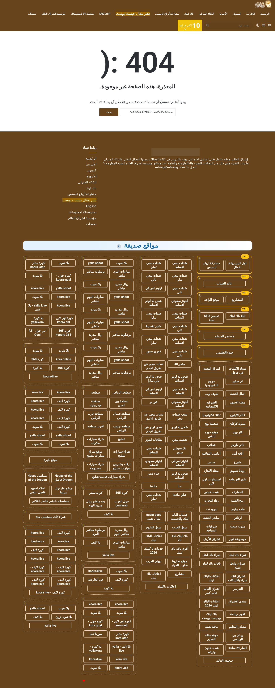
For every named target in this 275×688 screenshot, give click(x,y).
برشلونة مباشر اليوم (95, 532)
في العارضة (95, 579)
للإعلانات (77, 681)
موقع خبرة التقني (211, 434)
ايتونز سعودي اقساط (179, 303)
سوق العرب (179, 527)
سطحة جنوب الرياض (121, 428)
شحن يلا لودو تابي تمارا (153, 378)
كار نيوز (237, 432)
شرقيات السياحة (211, 528)
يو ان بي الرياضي (237, 637)
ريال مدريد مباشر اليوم (121, 532)
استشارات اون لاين (211, 481)
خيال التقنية (237, 394)
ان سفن (237, 381)
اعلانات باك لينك (153, 576)
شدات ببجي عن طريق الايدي (153, 366)
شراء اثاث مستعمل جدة (51, 517)
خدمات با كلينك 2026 (153, 550)
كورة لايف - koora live (63, 569)
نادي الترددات (237, 479)
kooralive (95, 659)
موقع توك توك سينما (63, 490)
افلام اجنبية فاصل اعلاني (37, 490)
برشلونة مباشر (95, 271)
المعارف (237, 492)
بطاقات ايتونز (153, 440)
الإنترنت (250, 13)
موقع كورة (50, 460)
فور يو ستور (153, 351)
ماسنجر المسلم (224, 336)
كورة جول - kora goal (95, 623)
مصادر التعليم (237, 626)
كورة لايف (121, 579)
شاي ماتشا (179, 495)
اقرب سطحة (95, 426)
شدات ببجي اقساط (179, 265)
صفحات (32, 13)
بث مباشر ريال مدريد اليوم (95, 503)
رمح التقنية (237, 500)
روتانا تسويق (237, 471)
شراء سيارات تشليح (121, 453)
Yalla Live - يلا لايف (37, 307)
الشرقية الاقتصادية (211, 404)
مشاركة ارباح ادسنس (211, 265)
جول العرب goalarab (121, 503)
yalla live (109, 555)
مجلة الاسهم (237, 402)
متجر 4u (179, 364)
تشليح (121, 439)
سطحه (95, 392)
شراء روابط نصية (237, 565)
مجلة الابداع (211, 471)
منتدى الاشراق (237, 601)
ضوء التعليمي (224, 352)
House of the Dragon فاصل (63, 478)
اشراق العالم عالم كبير (211, 591)
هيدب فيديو (211, 492)
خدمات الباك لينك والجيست (179, 517)
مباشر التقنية (211, 518)
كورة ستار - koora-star (37, 265)
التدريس (237, 589)
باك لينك (188, 13)
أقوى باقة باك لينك (179, 550)
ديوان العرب (153, 561)
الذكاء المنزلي (206, 13)
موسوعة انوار (237, 539)
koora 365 (121, 668)
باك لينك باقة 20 (179, 538)
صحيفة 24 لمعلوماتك (82, 13)
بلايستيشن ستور (179, 450)
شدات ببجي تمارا (153, 265)
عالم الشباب (224, 283)
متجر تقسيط (153, 326)
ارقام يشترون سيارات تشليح (121, 466)
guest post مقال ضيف (153, 517)
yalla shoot (95, 263)
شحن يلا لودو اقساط (153, 303)
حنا (179, 486)
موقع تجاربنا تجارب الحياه (180, 563)
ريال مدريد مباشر (121, 286)
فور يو (153, 402)
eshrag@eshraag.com (170, 167)
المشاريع (237, 300)
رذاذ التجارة (211, 500)
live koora (37, 541)
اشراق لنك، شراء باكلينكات (237, 578)
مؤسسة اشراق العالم (53, 13)
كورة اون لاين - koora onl (63, 320)
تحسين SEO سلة (211, 318)
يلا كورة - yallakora (95, 648)
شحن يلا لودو (179, 427)
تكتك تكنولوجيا (211, 415)
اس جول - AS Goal (37, 333)
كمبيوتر (237, 13)
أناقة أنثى (237, 453)
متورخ (237, 462)
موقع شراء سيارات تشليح (95, 453)
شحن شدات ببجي (179, 416)
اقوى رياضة (237, 614)
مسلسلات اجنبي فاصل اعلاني (50, 501)
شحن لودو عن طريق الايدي (153, 429)
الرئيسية (264, 13)
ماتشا (153, 486)
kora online (63, 359)
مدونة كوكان (237, 424)
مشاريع (179, 574)
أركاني (238, 518)
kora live (121, 659)
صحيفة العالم (224, 660)
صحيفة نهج (211, 424)
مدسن (211, 462)
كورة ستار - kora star (121, 636)
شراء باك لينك (237, 555)
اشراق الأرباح (211, 539)
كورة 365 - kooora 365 (63, 333)
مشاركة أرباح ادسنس (167, 13)
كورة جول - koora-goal (63, 277)
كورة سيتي (95, 493)
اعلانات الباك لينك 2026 (211, 603)
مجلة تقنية (211, 626)
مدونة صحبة (237, 526)
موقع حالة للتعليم (211, 637)
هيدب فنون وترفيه (211, 650)
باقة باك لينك (237, 316)
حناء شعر (153, 473)
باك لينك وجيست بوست (211, 616)
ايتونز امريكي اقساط (153, 391)
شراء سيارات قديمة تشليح (108, 477)
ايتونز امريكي (153, 288)
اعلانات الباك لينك (211, 578)
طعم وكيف (238, 509)
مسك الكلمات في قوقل (237, 370)
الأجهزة (223, 13)
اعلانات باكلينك (166, 586)
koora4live (95, 571)
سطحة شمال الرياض (121, 416)
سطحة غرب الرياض (95, 416)
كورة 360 (37, 359)
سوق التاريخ (153, 527)
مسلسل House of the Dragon (37, 478)
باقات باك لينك (211, 563)
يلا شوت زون (63, 617)
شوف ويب (211, 394)
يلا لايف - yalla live (121, 648)
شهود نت (211, 509)
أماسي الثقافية (211, 453)
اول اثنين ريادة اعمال (237, 265)
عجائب (211, 445)
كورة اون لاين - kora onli (121, 623)
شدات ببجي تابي (153, 277)
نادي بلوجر (237, 445)
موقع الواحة (211, 300)
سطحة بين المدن (121, 403)
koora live (121, 604)
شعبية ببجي (179, 440)
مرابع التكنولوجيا (211, 383)
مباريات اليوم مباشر (121, 273)
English (104, 13)
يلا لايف (108, 514)
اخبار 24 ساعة (237, 648)
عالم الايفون (237, 415)
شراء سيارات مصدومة (95, 466)
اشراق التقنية (211, 368)
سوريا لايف (95, 634)
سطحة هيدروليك (95, 403)
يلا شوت (121, 263)
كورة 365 (122, 493)
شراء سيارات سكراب (95, 441)
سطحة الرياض (121, 392)
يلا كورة (108, 588)
